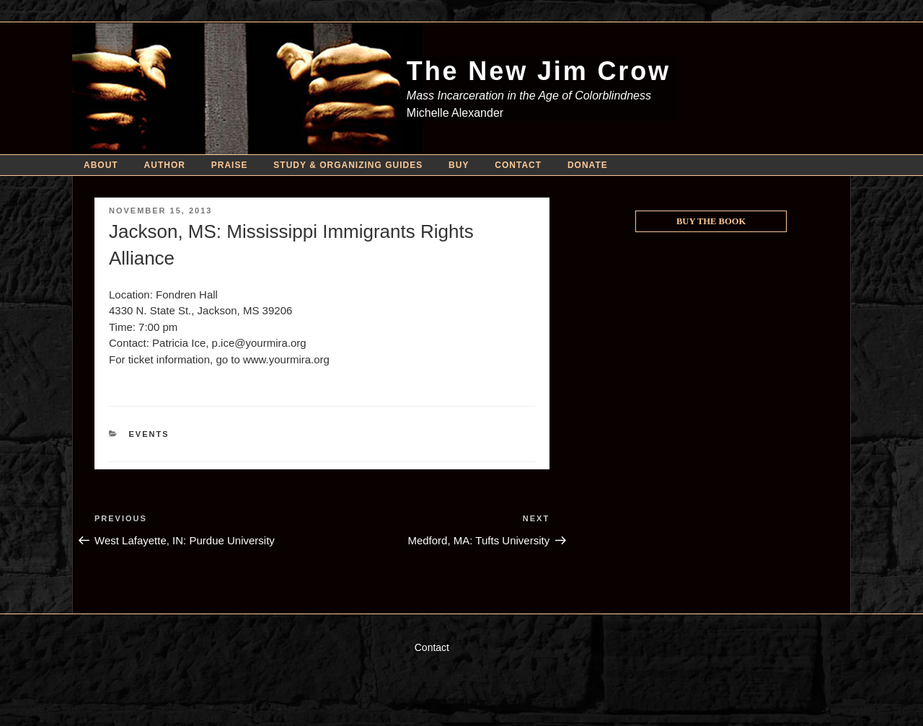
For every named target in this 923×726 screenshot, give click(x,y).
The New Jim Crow (539, 71)
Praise (229, 165)
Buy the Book (711, 221)
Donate (588, 165)
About (101, 165)
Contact (518, 165)
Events (149, 434)
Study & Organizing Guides (348, 165)
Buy (459, 165)
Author (164, 165)
